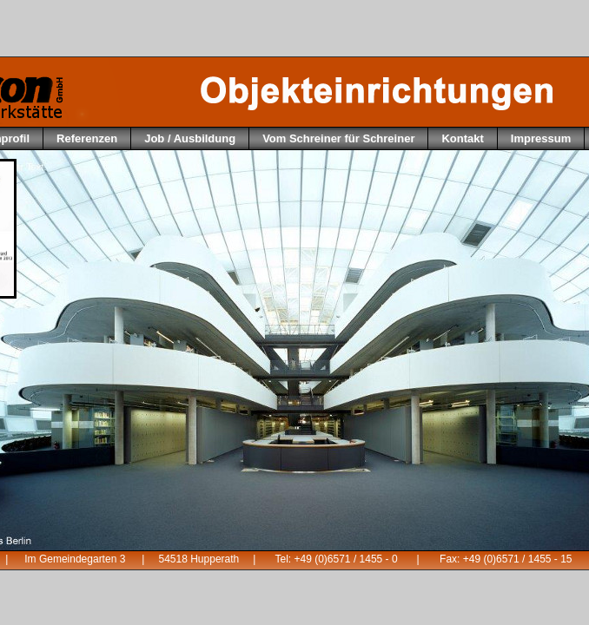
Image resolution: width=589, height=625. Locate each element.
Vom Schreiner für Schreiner (338, 138)
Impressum (541, 138)
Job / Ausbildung (189, 138)
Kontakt (462, 138)
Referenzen (86, 138)
